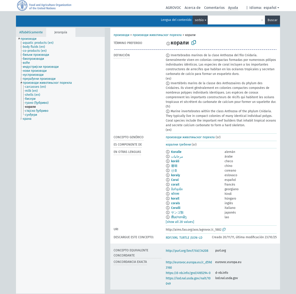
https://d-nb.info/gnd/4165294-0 (188, 273)
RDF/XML (172, 238)
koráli (175, 161)
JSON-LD (196, 238)
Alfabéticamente (31, 32)
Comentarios (214, 8)
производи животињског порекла (157, 35)
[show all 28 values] (180, 222)
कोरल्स (175, 194)
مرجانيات (177, 156)
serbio (199, 20)
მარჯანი (177, 189)
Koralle (176, 152)
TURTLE (184, 238)
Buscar (272, 20)
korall (175, 198)
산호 (174, 170)
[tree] (60, 165)
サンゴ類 (177, 212)
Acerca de (193, 8)
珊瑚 (174, 166)
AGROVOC (173, 8)
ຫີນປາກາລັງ (179, 217)
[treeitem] (30, 39)
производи (121, 35)
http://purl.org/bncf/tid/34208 (187, 251)
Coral (175, 180)
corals (175, 203)
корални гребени (178, 144)
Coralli (175, 208)
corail (175, 184)
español (270, 8)
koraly (175, 175)
